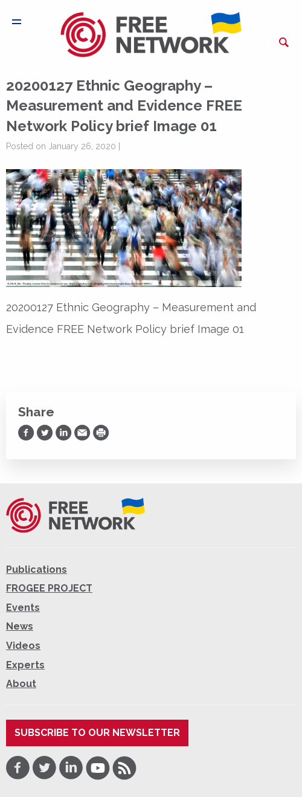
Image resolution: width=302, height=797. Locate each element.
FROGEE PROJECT (49, 588)
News (19, 626)
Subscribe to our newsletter (97, 732)
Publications (36, 569)
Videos (23, 645)
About (21, 683)
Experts (25, 665)
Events (23, 607)
